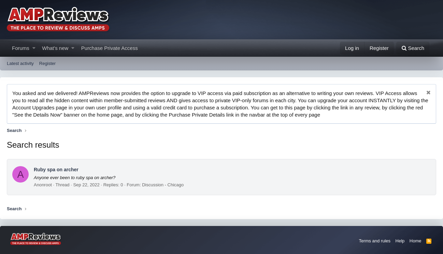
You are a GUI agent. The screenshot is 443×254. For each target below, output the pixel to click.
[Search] (412, 48)
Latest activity (20, 63)
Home (415, 240)
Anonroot (43, 184)
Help (400, 240)
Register (47, 63)
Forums (20, 48)
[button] (34, 48)
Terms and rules (374, 240)
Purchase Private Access (109, 48)
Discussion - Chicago (163, 184)
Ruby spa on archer (56, 169)
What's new (55, 48)
